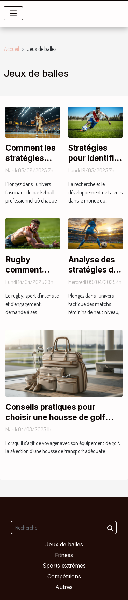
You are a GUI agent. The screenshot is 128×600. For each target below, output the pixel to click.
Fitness (64, 555)
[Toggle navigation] (13, 13)
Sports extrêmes (64, 565)
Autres (64, 587)
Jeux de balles (64, 544)
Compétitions (64, 576)
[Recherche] (64, 527)
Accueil (11, 48)
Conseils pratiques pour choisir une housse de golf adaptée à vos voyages (55, 417)
